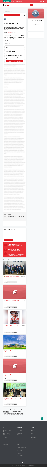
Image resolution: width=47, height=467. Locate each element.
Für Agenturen (19, 430)
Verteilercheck (33, 437)
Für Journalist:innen (20, 431)
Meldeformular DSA (20, 448)
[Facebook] (17, 455)
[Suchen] (31, 5)
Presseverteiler (5, 444)
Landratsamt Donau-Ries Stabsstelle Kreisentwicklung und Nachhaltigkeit (19, 276)
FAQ (32, 439)
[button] (5, 282)
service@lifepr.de (7, 433)
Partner (18, 434)
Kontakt (16, 15)
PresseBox (19, 453)
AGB (18, 444)
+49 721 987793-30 (7, 430)
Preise (32, 436)
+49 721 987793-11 (7, 431)
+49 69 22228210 (33, 26)
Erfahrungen (19, 433)
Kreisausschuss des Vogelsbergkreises (13, 300)
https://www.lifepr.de (8, 434)
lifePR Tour (7, 1)
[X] (21, 455)
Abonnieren (8, 15)
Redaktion (33, 434)
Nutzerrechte (19, 450)
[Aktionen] (24, 15)
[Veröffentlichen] (42, 418)
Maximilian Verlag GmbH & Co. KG (12, 325)
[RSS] (20, 455)
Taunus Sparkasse (9, 374)
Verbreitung (33, 431)
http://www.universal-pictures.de (35, 29)
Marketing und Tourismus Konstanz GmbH (13, 398)
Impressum (19, 451)
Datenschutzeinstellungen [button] (21, 447)
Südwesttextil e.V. (9, 350)
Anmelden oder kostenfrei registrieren (15, 61)
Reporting (33, 433)
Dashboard (33, 430)
